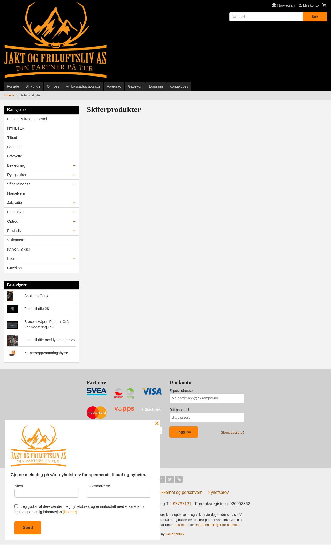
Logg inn (156, 86)
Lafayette (14, 156)
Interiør (13, 258)
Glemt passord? (232, 432)
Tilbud (12, 137)
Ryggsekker (16, 175)
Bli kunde (33, 86)
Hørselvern (16, 193)
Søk (315, 16)
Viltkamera (15, 240)
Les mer (181, 525)
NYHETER (16, 128)
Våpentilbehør (18, 184)
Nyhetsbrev (218, 493)
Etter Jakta (16, 212)
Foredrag (114, 86)
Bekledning (16, 165)
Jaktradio (14, 203)
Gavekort (135, 86)
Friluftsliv (14, 231)
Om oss (53, 86)
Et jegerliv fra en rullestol (27, 119)
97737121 (182, 504)
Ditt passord (179, 410)
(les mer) (70, 512)
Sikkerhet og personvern (180, 493)
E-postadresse (181, 391)
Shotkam (14, 147)
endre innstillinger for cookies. (217, 525)
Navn (46, 490)
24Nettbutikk (175, 534)
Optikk (12, 221)
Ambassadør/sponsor (83, 86)
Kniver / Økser (18, 249)
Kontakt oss (178, 86)
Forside (13, 86)
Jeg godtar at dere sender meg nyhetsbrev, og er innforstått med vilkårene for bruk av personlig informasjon (79, 509)
